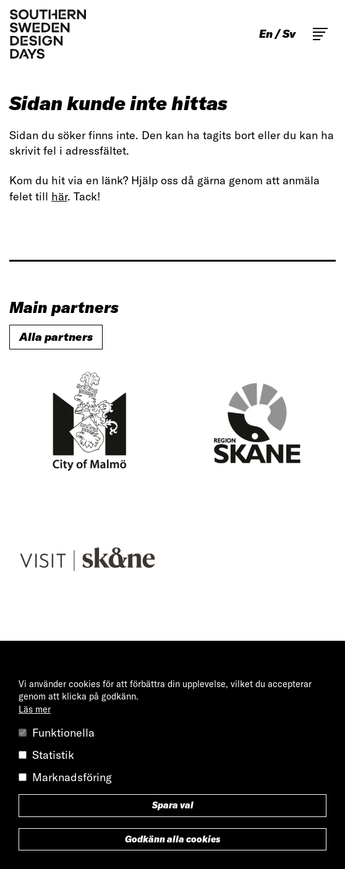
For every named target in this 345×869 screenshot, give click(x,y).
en (266, 34)
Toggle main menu (320, 34)
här (59, 196)
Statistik (53, 755)
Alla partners (56, 337)
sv (289, 34)
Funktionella (63, 733)
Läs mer (35, 709)
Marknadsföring (72, 777)
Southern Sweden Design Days (47, 34)
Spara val (173, 805)
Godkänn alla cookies (172, 839)
